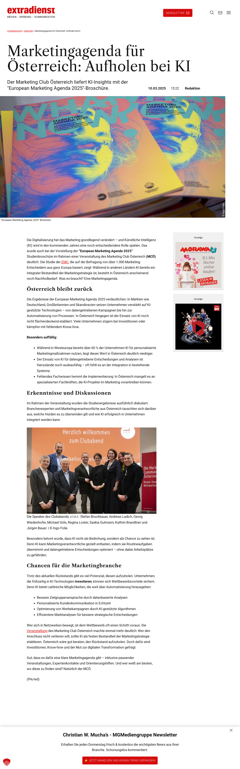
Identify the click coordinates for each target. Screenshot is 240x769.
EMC (64, 265)
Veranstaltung (37, 634)
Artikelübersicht (14, 34)
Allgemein (28, 34)
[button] (6, 762)
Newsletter (175, 14)
